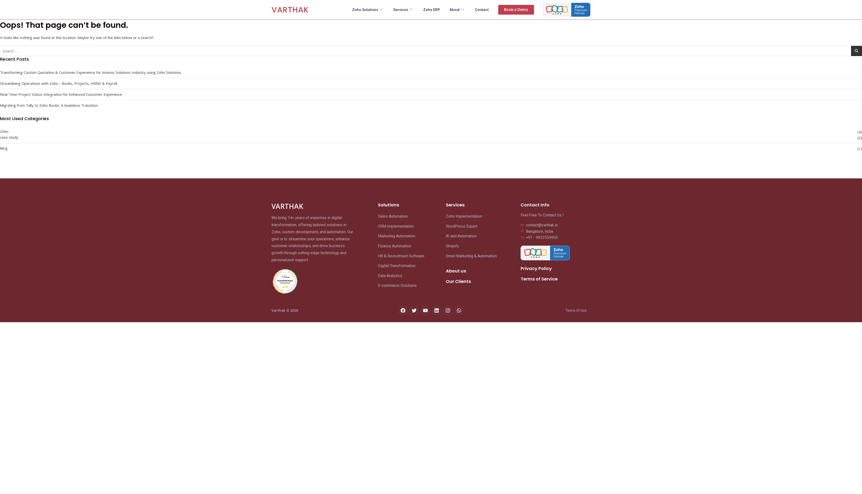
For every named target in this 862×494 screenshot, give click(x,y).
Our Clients (458, 281)
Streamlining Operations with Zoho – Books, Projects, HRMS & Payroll (58, 83)
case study (9, 137)
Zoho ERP (431, 10)
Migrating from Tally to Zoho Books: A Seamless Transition (49, 105)
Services (402, 10)
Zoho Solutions (366, 10)
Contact (481, 10)
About (456, 10)
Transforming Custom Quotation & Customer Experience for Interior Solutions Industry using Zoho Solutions (90, 72)
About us (456, 271)
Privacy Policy (536, 268)
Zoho (4, 131)
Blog (4, 148)
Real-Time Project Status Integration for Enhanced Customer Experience (61, 94)
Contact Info (535, 205)
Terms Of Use (576, 310)
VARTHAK (290, 9)
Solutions (388, 205)
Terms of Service (539, 279)
